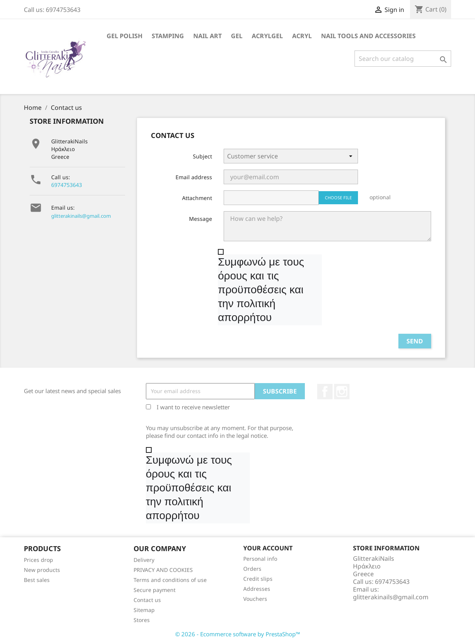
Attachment (197, 198)
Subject (202, 156)
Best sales (37, 579)
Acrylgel (267, 36)
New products (42, 569)
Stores (142, 620)
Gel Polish (124, 36)
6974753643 (66, 184)
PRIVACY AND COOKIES (163, 569)
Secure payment (155, 590)
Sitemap (144, 610)
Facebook (325, 391)
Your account (268, 548)
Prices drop (38, 559)
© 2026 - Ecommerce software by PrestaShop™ (237, 634)
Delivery (144, 559)
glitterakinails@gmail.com (81, 215)
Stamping (168, 36)
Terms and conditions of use (170, 579)
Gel (237, 36)
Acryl (302, 36)
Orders (252, 568)
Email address (194, 177)
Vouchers (255, 598)
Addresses (256, 588)
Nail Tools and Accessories (368, 36)
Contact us (147, 600)
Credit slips (258, 578)
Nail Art (207, 36)
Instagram (342, 391)
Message (200, 218)
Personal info (260, 558)
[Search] (403, 58)
